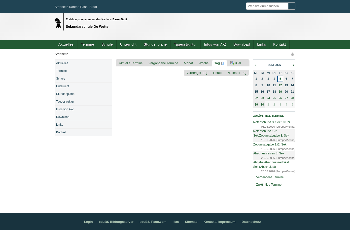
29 (256, 104)
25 (274, 98)
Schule (107, 44)
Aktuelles (66, 44)
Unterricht (128, 44)
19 (280, 91)
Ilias (176, 222)
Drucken (292, 54)
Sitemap (191, 222)
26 (280, 98)
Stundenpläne (155, 44)
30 (262, 104)
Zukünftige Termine (268, 115)
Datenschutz (251, 222)
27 (286, 98)
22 (256, 98)
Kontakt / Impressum (220, 222)
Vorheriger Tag (196, 73)
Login (88, 222)
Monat (188, 63)
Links (261, 44)
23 (262, 98)
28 (292, 98)
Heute (217, 73)
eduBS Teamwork (153, 222)
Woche (204, 63)
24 (268, 98)
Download (241, 44)
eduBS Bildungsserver (116, 222)
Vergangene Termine (163, 63)
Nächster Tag (236, 73)
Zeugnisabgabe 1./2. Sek (269, 144)
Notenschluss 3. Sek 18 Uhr (271, 122)
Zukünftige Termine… (270, 184)
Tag (217, 63)
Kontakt (279, 44)
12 (280, 85)
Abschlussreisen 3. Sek (268, 153)
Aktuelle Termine (131, 63)
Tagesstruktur (185, 44)
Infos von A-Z (215, 44)
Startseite (61, 54)
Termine (87, 44)
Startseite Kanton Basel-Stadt (76, 7)
